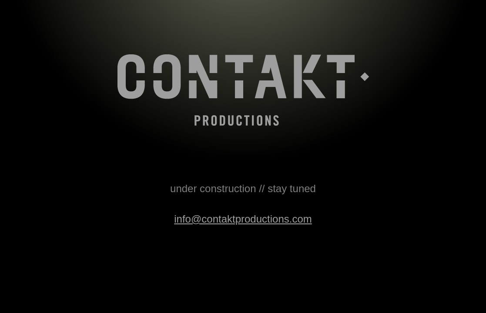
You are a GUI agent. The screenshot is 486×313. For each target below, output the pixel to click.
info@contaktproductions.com (243, 219)
